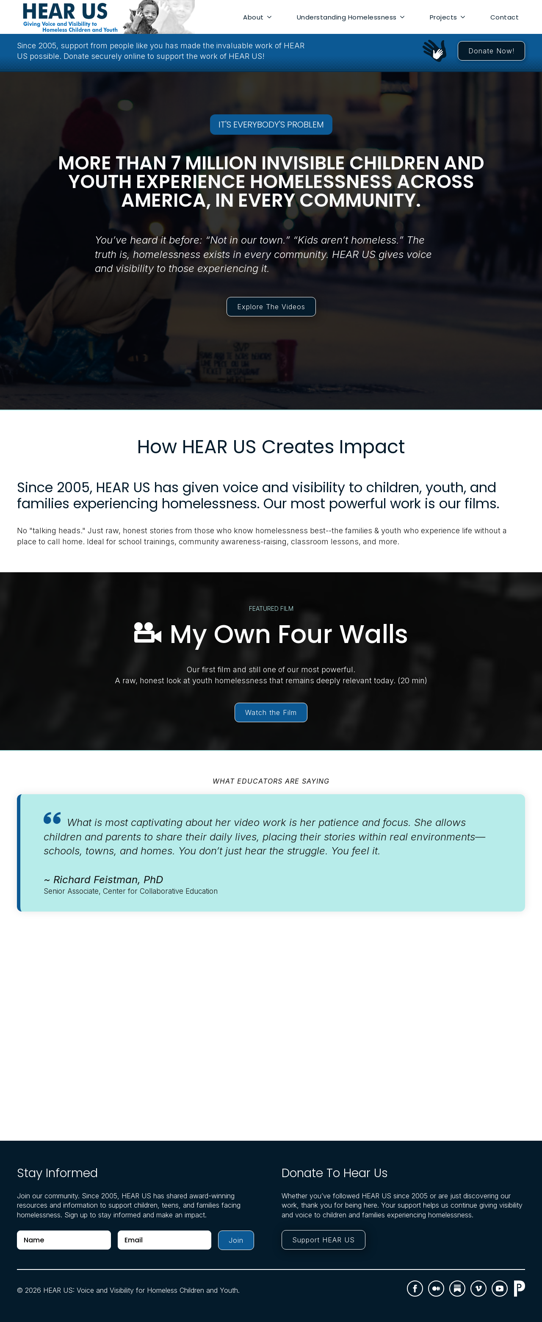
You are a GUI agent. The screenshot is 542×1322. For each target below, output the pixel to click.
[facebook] (415, 1288)
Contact (504, 17)
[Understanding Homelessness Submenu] (404, 17)
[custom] (436, 1288)
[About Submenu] (271, 17)
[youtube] (500, 1288)
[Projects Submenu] (464, 17)
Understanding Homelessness (347, 17)
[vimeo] (478, 1288)
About (253, 17)
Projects (443, 17)
